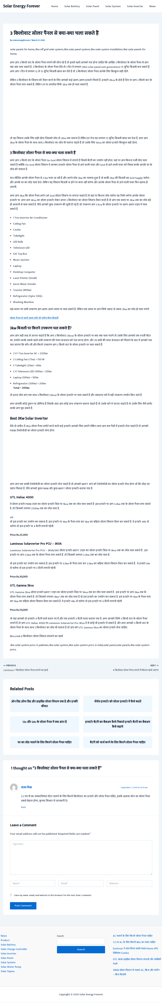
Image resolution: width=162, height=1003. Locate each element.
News (153, 6)
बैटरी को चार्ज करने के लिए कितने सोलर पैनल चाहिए (117, 742)
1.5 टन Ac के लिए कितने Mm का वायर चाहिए (135, 942)
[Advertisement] (81, 113)
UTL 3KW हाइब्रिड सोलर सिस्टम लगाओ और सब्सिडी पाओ (135, 962)
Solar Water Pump (11, 967)
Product (5, 940)
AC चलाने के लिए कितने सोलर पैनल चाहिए (134, 936)
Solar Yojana (8, 972)
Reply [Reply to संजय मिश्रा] (25, 807)
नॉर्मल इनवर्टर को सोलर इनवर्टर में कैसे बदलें (117, 701)
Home (59, 6)
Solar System (115, 6)
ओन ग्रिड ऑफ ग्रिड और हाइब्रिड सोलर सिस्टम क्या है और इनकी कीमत (44, 704)
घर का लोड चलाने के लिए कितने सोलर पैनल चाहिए (44, 742)
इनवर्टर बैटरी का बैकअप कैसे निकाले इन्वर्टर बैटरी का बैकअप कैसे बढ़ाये (117, 724)
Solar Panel (95, 6)
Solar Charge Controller (14, 949)
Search (60, 936)
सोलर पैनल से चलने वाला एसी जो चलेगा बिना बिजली (36, 318)
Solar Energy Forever (21, 6)
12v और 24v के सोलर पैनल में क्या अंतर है (44, 722)
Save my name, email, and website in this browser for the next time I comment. (53, 896)
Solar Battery (76, 6)
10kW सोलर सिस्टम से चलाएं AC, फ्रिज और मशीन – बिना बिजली (134, 972)
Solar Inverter (136, 6)
